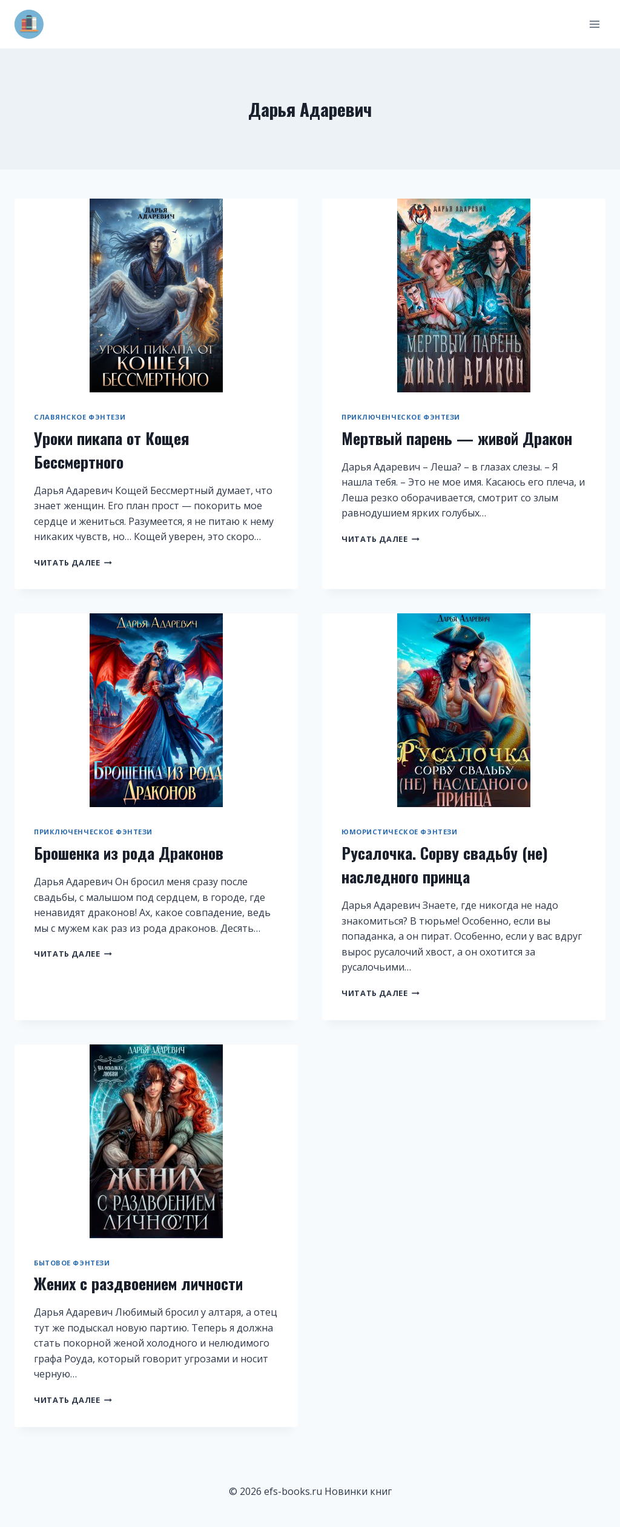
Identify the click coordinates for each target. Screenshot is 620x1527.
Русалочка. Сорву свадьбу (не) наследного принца (444, 864)
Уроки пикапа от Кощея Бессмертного (112, 449)
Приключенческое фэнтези (400, 416)
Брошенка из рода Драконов (128, 853)
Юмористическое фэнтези (399, 831)
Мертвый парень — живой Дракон (456, 438)
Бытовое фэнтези (72, 1262)
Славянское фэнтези (79, 416)
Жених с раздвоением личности (138, 1283)
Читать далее (73, 562)
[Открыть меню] (594, 24)
